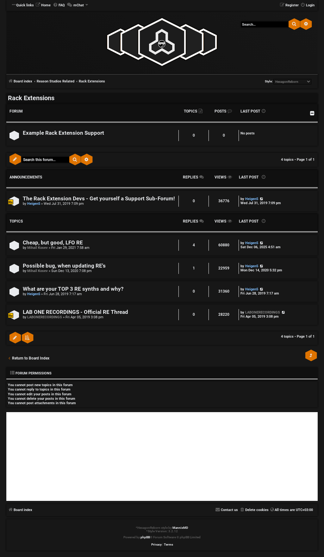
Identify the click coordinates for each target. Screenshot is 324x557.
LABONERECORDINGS (44, 317)
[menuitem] (43, 5)
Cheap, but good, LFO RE (53, 243)
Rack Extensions (31, 98)
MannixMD (180, 527)
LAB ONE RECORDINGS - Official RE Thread (75, 312)
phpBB (145, 537)
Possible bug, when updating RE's (64, 266)
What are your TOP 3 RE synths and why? (73, 289)
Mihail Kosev (37, 248)
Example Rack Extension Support (63, 133)
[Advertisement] (162, 456)
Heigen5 (33, 204)
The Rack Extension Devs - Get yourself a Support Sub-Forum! (99, 199)
